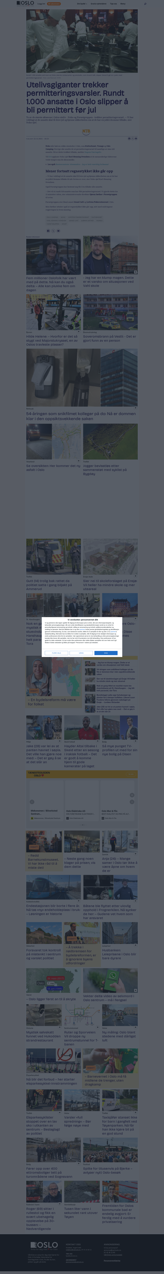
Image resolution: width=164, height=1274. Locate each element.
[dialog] (82, 637)
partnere (82, 629)
